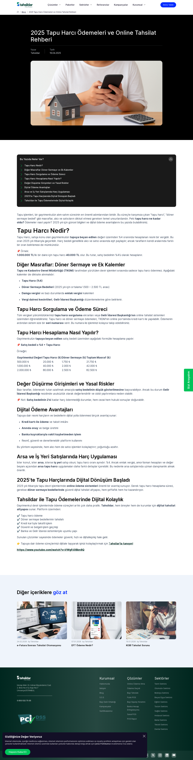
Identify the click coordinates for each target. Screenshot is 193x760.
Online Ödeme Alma (136, 684)
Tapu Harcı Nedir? (33, 165)
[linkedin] (167, 755)
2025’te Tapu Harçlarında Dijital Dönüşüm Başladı (49, 196)
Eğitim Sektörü (161, 702)
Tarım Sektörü (161, 684)
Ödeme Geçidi (133, 688)
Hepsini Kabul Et (18, 752)
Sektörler (84, 4)
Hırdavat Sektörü (162, 716)
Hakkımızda (105, 684)
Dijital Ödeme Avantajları (37, 187)
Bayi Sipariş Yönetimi (136, 702)
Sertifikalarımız (106, 711)
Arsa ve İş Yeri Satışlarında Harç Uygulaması (47, 191)
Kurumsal (137, 4)
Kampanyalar (121, 4)
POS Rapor (132, 719)
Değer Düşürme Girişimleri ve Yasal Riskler (46, 183)
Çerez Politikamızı (103, 744)
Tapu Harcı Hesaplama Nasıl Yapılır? (43, 178)
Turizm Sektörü (161, 706)
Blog (24, 12)
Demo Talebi (168, 5)
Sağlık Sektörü (161, 711)
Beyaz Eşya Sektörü (163, 697)
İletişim (103, 688)
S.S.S (102, 697)
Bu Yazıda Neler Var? (32, 159)
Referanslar (103, 4)
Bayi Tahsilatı (132, 693)
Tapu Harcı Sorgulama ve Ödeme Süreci (44, 174)
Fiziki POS (131, 697)
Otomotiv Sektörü (162, 688)
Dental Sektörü (161, 729)
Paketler (70, 4)
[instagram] (160, 755)
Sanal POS (131, 714)
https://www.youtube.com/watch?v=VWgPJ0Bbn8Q (50, 549)
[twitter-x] (153, 755)
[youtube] (174, 755)
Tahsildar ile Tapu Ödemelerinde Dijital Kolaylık (48, 200)
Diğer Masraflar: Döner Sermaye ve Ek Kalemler (48, 170)
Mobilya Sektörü (162, 693)
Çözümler (53, 4)
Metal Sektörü (161, 720)
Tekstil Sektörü (161, 725)
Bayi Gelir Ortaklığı (108, 702)
